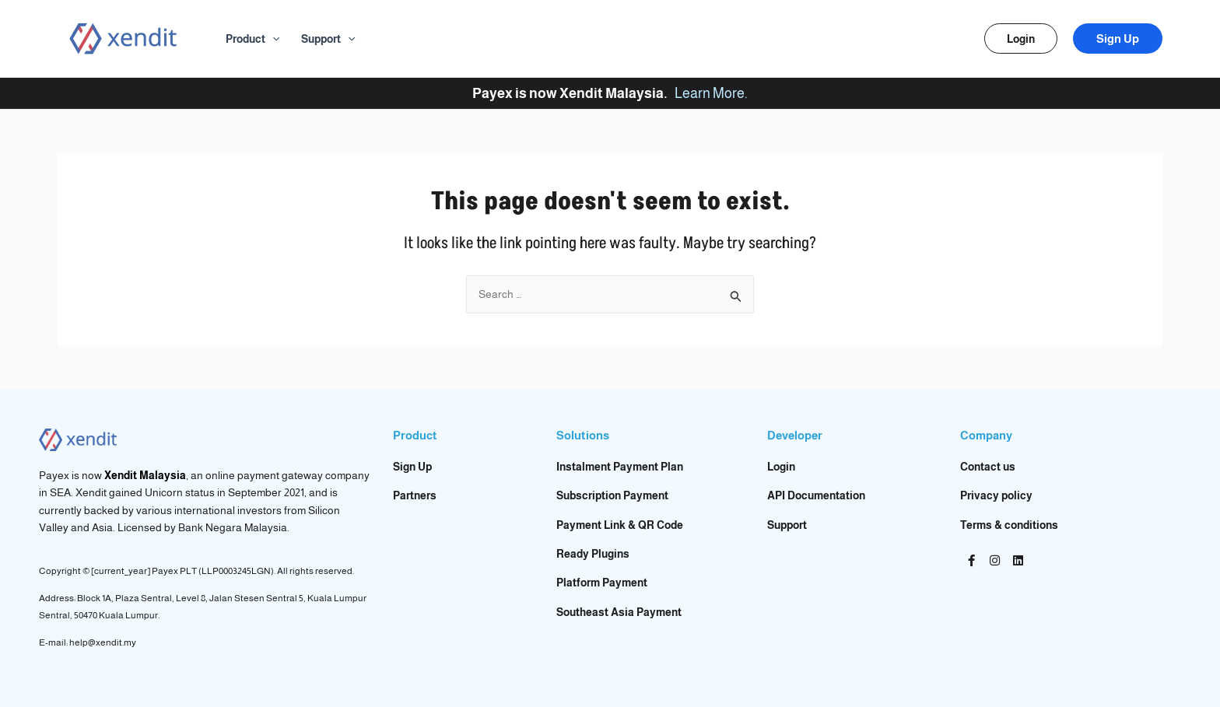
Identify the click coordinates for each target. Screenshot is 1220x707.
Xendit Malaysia (145, 475)
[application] (272, 39)
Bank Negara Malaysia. (233, 527)
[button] (1020, 38)
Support (328, 39)
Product (252, 39)
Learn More (710, 93)
